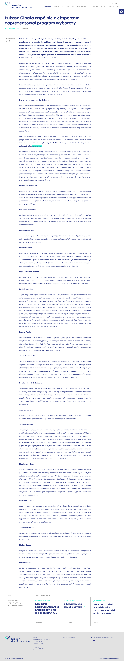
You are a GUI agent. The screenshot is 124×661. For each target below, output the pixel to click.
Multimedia (94, 7)
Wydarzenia (58, 7)
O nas (103, 7)
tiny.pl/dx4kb (37, 146)
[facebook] (118, 3)
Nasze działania (12, 29)
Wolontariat (82, 7)
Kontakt (112, 7)
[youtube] (116, 3)
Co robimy (47, 7)
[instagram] (112, 3)
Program (70, 7)
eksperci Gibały (13, 601)
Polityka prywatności (68, 638)
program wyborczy (14, 603)
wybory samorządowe (15, 605)
